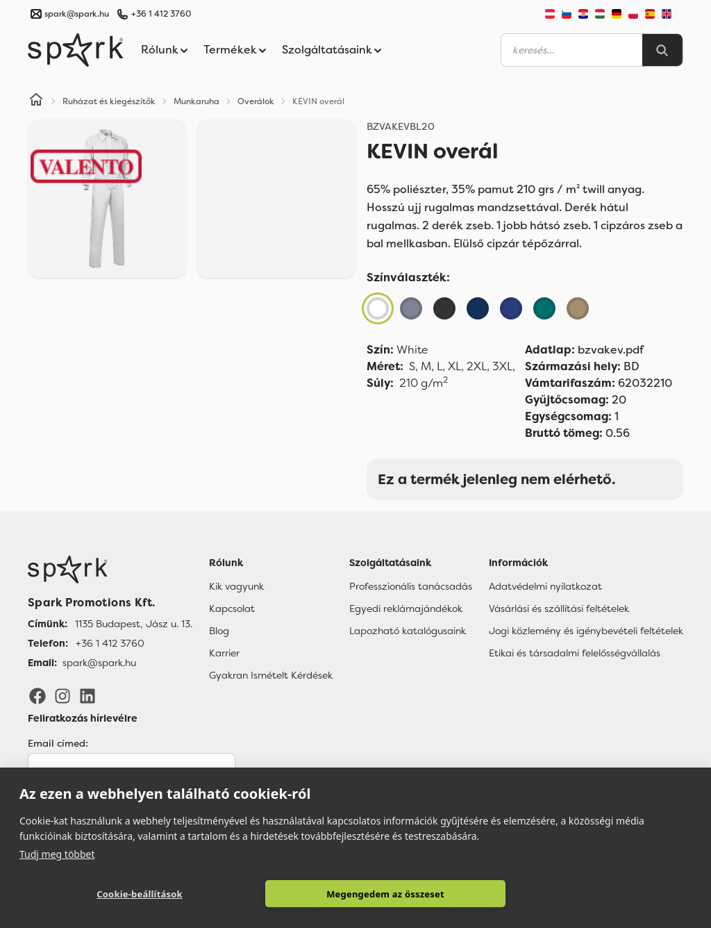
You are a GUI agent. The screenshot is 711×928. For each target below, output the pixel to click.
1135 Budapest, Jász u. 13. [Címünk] (133, 624)
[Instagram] (62, 695)
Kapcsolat (232, 608)
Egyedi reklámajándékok (405, 608)
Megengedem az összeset (385, 894)
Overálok (255, 101)
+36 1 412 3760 (161, 13)
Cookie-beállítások (140, 894)
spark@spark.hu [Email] (99, 662)
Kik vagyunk (236, 586)
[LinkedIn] (87, 695)
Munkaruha (196, 101)
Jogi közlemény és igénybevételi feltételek (586, 630)
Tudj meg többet (57, 854)
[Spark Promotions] (76, 50)
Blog (219, 630)
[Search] (662, 50)
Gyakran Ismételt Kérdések (271, 675)
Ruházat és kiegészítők (109, 101)
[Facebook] (37, 695)
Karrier (224, 653)
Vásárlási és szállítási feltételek (559, 608)
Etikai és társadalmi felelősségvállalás (574, 653)
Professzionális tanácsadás (410, 586)
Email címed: (58, 743)
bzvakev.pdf (584, 349)
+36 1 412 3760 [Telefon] (110, 643)
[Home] (36, 101)
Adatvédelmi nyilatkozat (545, 586)
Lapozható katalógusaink (407, 630)
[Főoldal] (110, 569)
